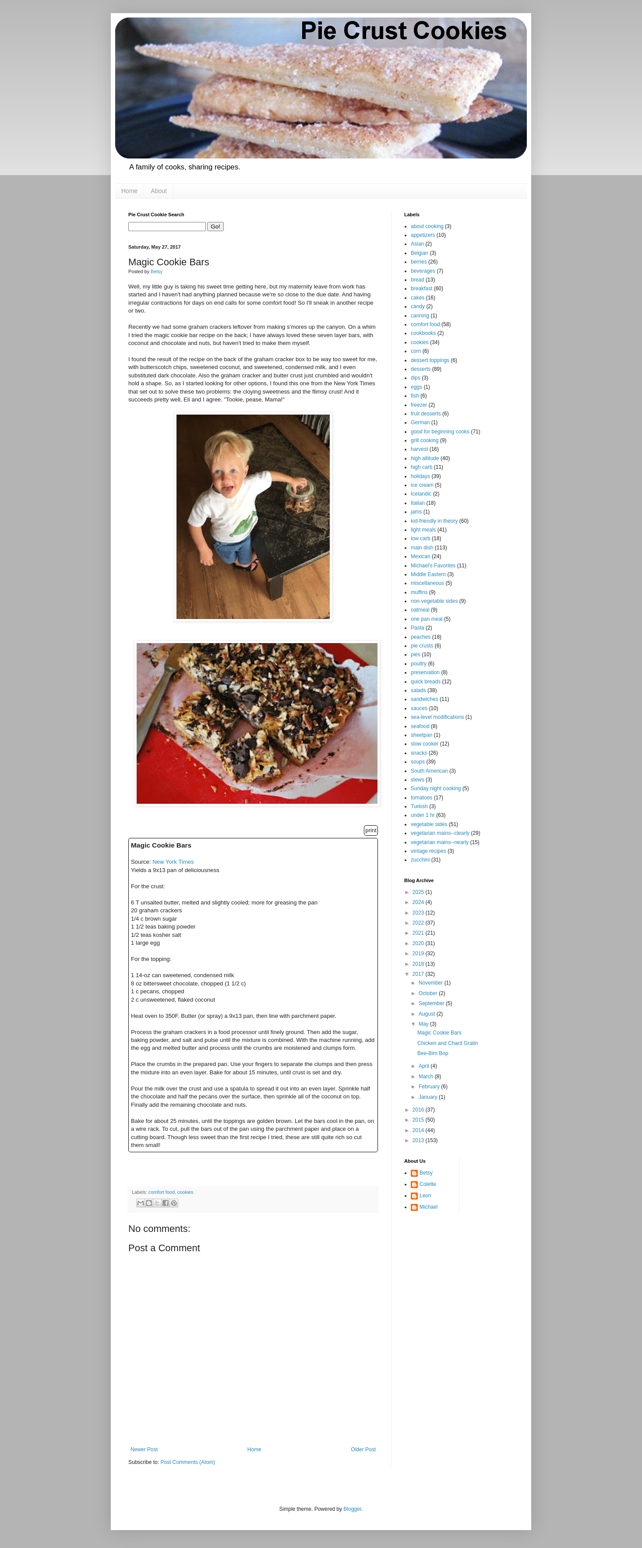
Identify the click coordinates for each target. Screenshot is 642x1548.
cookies (185, 1192)
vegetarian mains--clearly (440, 833)
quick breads (426, 682)
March (427, 1076)
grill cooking (424, 440)
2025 (419, 892)
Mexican (420, 556)
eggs (416, 387)
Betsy (426, 1173)
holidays (420, 476)
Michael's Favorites (433, 566)
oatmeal (420, 610)
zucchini (420, 860)
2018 (419, 964)
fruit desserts (426, 414)
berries (419, 262)
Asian (417, 244)
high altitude (425, 458)
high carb (421, 467)
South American (429, 771)
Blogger (352, 1509)
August (428, 1014)
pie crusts (422, 646)
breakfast (421, 288)
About (159, 190)
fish (415, 396)
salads (418, 690)
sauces (419, 708)
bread (417, 280)
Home (129, 190)
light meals (423, 530)
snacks (419, 753)
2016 (419, 1110)
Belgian (419, 253)
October (429, 993)
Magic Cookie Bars (439, 1033)
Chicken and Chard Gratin (447, 1043)
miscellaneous (427, 583)
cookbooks (423, 333)
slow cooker (424, 744)
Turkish (419, 806)
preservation (425, 672)
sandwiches (424, 699)
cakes (417, 298)
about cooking (427, 226)
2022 (419, 923)
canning (420, 316)
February (430, 1087)
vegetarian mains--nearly (440, 842)
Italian (418, 503)
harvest (419, 449)
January (429, 1097)
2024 (419, 902)
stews (417, 780)
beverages (423, 271)
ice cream (422, 485)
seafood (420, 726)
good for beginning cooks (440, 432)
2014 (419, 1130)
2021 (419, 933)
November (431, 983)
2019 (419, 953)
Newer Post (144, 1449)
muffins (419, 592)
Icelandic (421, 494)
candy (418, 306)
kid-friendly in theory (434, 521)
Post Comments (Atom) (187, 1462)
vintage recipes (428, 851)
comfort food (161, 1192)
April (424, 1066)
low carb (420, 538)
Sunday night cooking (436, 788)
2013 (419, 1140)
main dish (422, 548)
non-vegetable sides (434, 601)
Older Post (363, 1449)
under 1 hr (423, 815)
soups (418, 762)
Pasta (417, 628)
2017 (419, 974)
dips (415, 378)
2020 (419, 943)
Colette (428, 1184)
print (371, 830)
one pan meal (427, 619)
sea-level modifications (437, 717)
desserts (420, 369)
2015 (419, 1120)
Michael (428, 1207)
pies (415, 654)
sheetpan (421, 735)
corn (416, 351)
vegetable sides (429, 824)
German (420, 422)
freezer (419, 405)
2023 (419, 913)
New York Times (173, 861)
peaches (420, 637)
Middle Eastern (428, 574)
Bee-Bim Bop (432, 1053)
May (424, 1024)
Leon (425, 1196)
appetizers (423, 235)
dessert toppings (430, 360)
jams (416, 512)
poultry (419, 664)
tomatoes (421, 798)
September (432, 1003)
